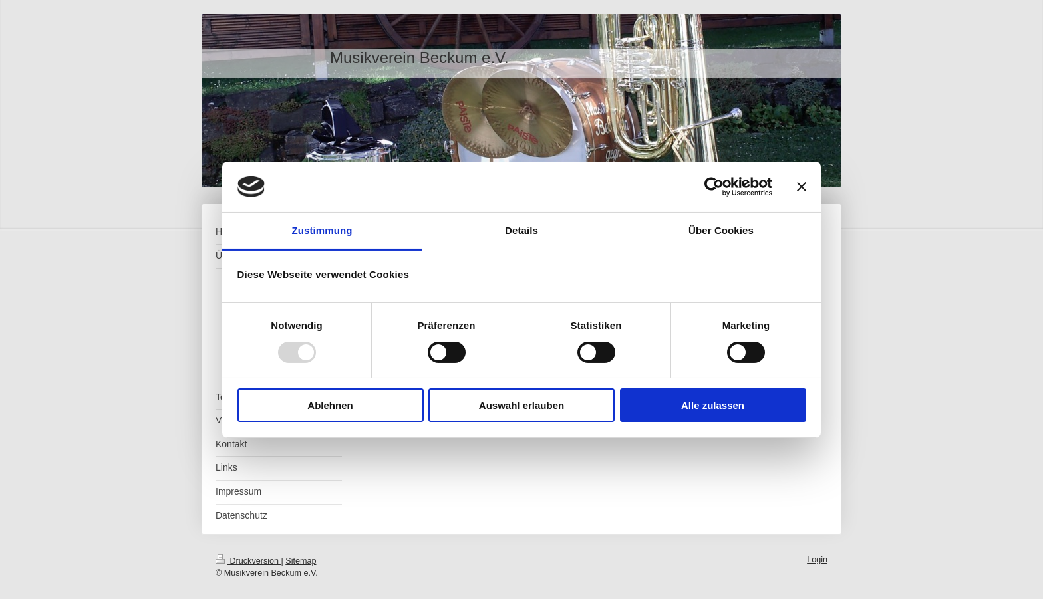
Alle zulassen (712, 405)
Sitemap (300, 561)
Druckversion (248, 561)
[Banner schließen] (801, 186)
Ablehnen (330, 405)
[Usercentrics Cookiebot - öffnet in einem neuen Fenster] (714, 187)
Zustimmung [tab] (322, 230)
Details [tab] (521, 230)
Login (817, 559)
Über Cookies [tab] (721, 230)
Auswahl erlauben (521, 405)
